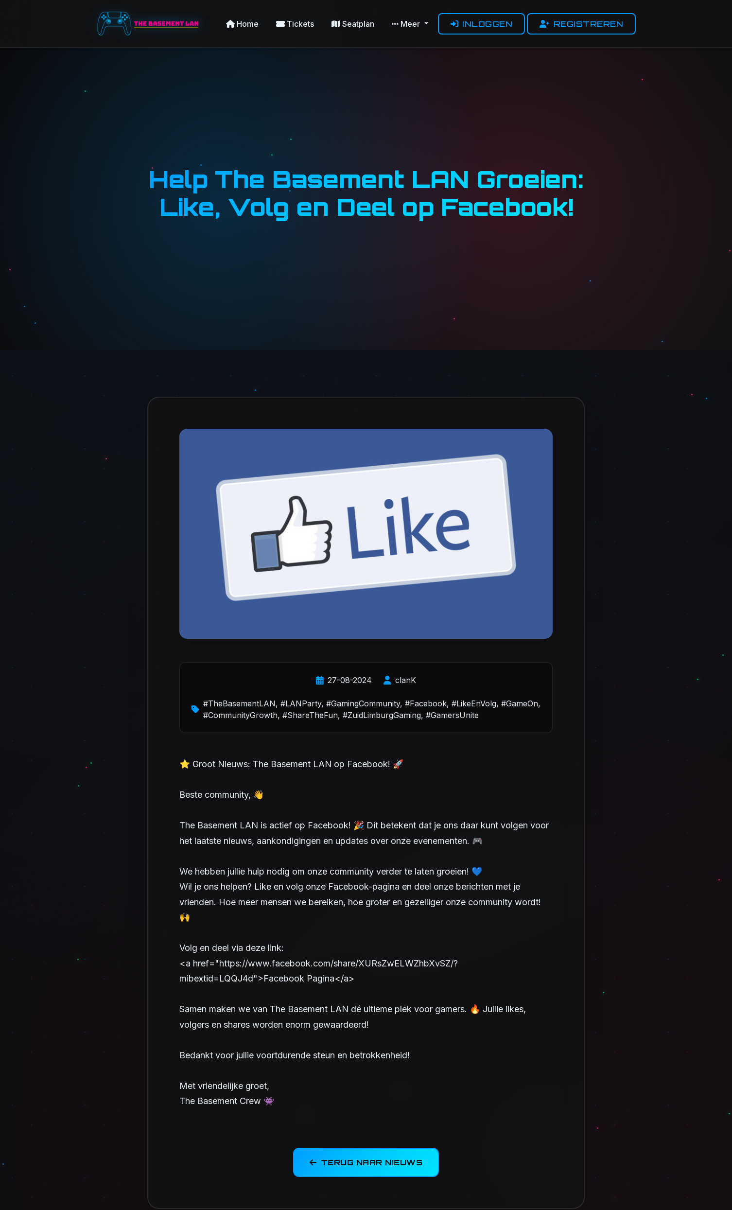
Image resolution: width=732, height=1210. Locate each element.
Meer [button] (407, 24)
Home (242, 24)
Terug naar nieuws (366, 1164)
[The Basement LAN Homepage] (149, 23)
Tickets (295, 24)
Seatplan (352, 24)
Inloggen (482, 24)
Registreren (581, 24)
